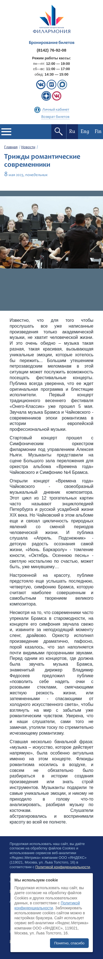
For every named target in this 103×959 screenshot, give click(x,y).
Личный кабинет (55, 110)
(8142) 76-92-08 (51, 50)
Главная (11, 147)
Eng (85, 131)
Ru (72, 131)
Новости (28, 147)
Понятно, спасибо (69, 943)
